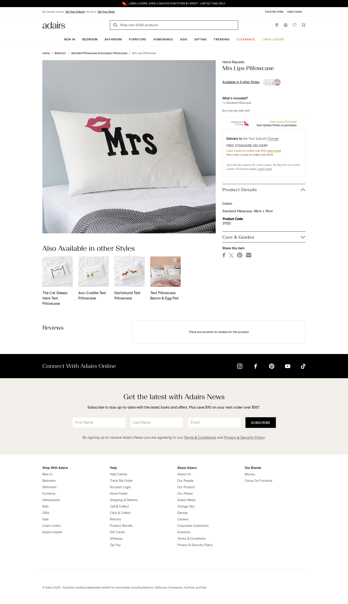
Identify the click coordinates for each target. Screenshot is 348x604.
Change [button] (273, 139)
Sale (45, 519)
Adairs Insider (52, 532)
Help (113, 468)
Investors (183, 532)
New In (69, 39)
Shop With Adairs (55, 468)
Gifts (45, 513)
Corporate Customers (193, 526)
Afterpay (116, 539)
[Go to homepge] (54, 25)
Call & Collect (119, 506)
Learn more (274, 150)
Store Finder (119, 494)
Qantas (182, 513)
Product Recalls (121, 526)
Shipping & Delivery (124, 500)
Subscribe (260, 423)
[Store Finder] (277, 25)
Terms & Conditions (200, 437)
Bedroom (90, 39)
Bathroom (113, 39)
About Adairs (187, 468)
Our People (185, 481)
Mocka (250, 474)
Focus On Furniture (258, 481)
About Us (184, 474)
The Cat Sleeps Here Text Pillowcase (54, 298)
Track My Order (274, 11)
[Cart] (303, 25)
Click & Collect (120, 513)
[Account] (285, 25)
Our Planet (185, 494)
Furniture (137, 39)
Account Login (120, 487)
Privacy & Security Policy (244, 437)
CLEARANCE (246, 39)
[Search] (116, 26)
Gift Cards (117, 532)
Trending (221, 39)
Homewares (163, 39)
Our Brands (253, 468)
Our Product (186, 487)
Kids (183, 39)
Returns (115, 519)
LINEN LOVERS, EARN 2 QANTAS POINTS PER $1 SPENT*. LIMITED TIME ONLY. (177, 3)
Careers (183, 519)
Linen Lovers (273, 39)
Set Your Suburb (75, 11)
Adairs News (186, 500)
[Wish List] (294, 25)
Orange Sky (185, 506)
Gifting (200, 39)
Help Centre (294, 11)
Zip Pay (115, 545)
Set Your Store (106, 11)
